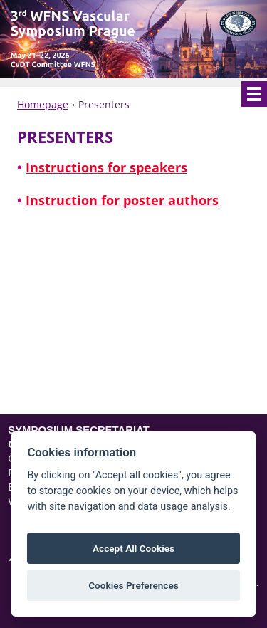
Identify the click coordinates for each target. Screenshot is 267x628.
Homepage (42, 104)
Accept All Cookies (133, 548)
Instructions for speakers (106, 168)
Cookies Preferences (133, 585)
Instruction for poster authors (122, 201)
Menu (254, 94)
